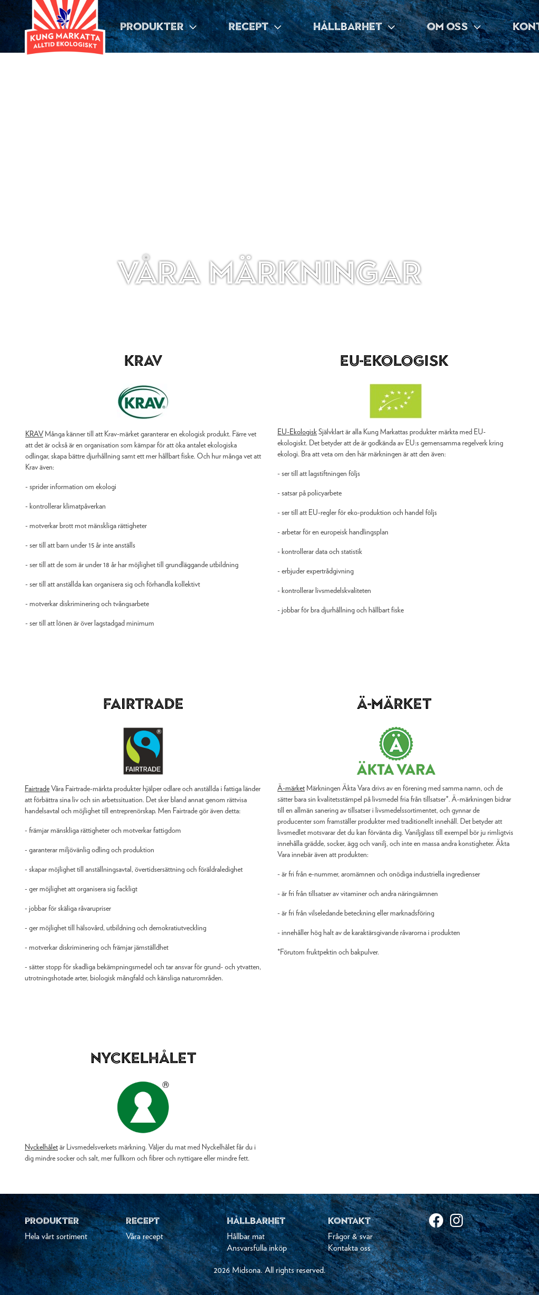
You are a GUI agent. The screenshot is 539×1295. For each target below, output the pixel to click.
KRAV (34, 434)
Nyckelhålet (41, 1147)
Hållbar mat (246, 1236)
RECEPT (254, 26)
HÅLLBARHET (354, 26)
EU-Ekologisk (297, 432)
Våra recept (144, 1236)
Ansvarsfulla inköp (257, 1248)
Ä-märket (291, 788)
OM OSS (454, 26)
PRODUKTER (158, 26)
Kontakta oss (349, 1248)
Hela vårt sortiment (56, 1236)
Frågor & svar (350, 1236)
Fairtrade (37, 789)
